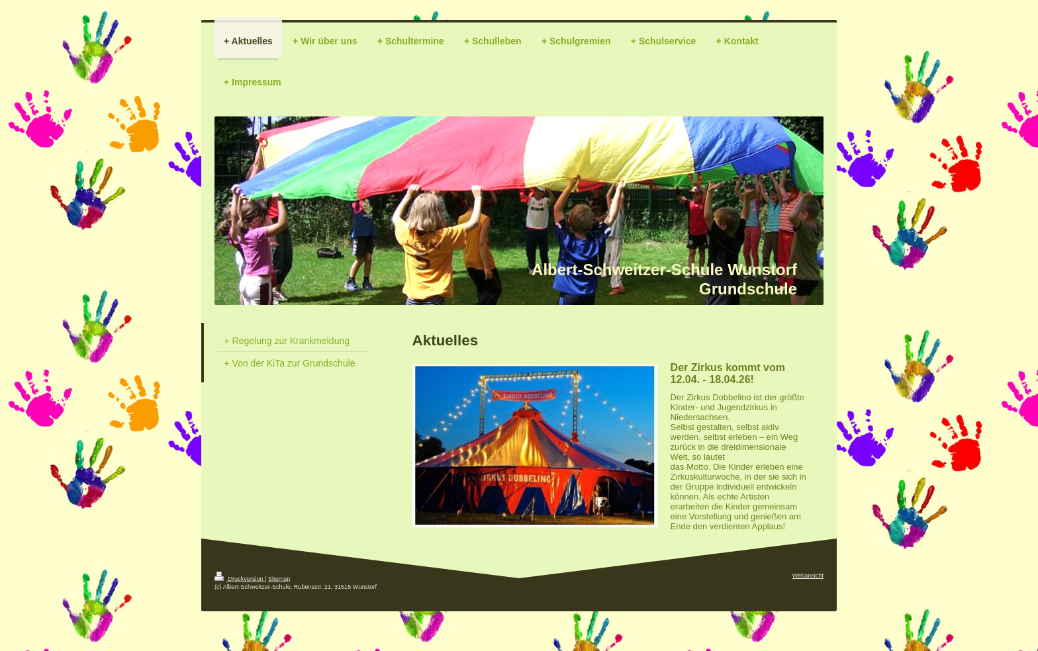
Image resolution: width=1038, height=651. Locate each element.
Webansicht (808, 575)
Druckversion (239, 579)
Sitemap (279, 579)
